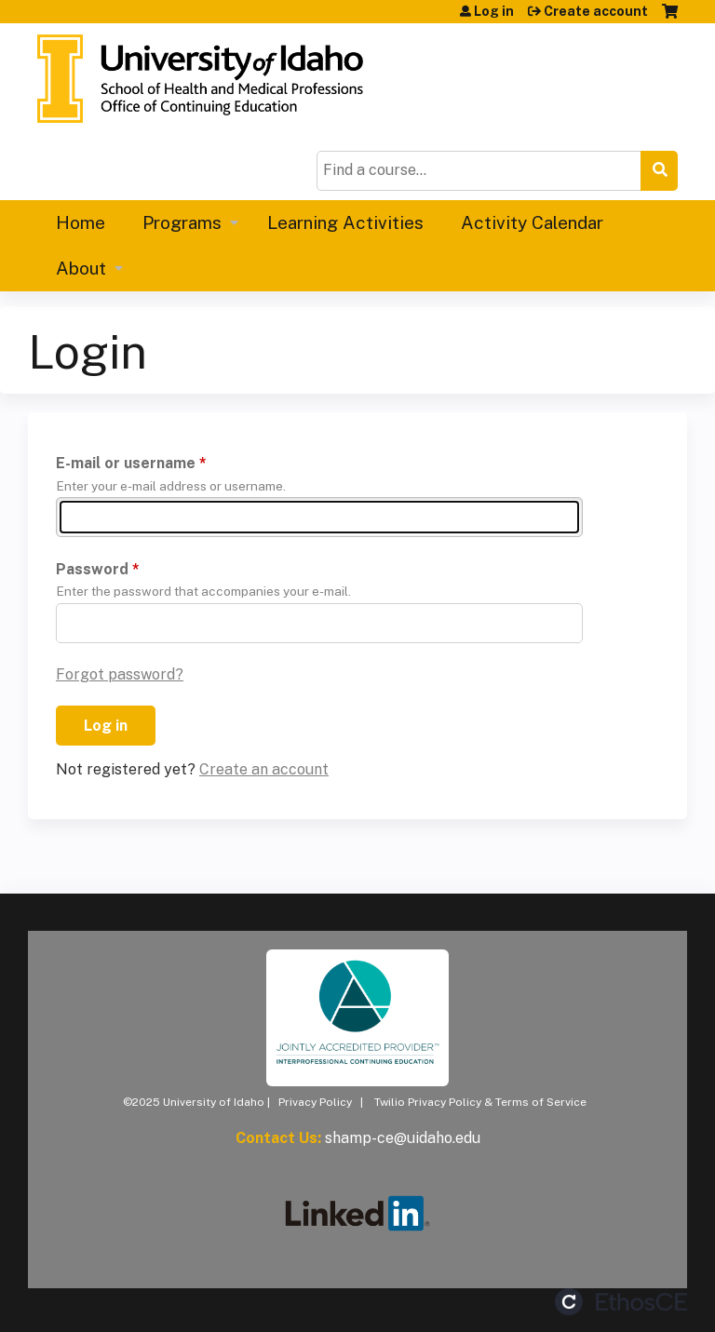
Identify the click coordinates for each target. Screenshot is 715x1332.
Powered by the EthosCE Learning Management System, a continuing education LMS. (621, 1301)
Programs (182, 222)
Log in (494, 11)
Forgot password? (119, 674)
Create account (596, 11)
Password (92, 569)
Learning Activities (345, 222)
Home (80, 222)
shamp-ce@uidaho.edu (402, 1138)
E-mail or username (126, 463)
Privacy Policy (315, 1102)
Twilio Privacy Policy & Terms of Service (480, 1102)
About (81, 268)
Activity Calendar (532, 222)
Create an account (264, 769)
